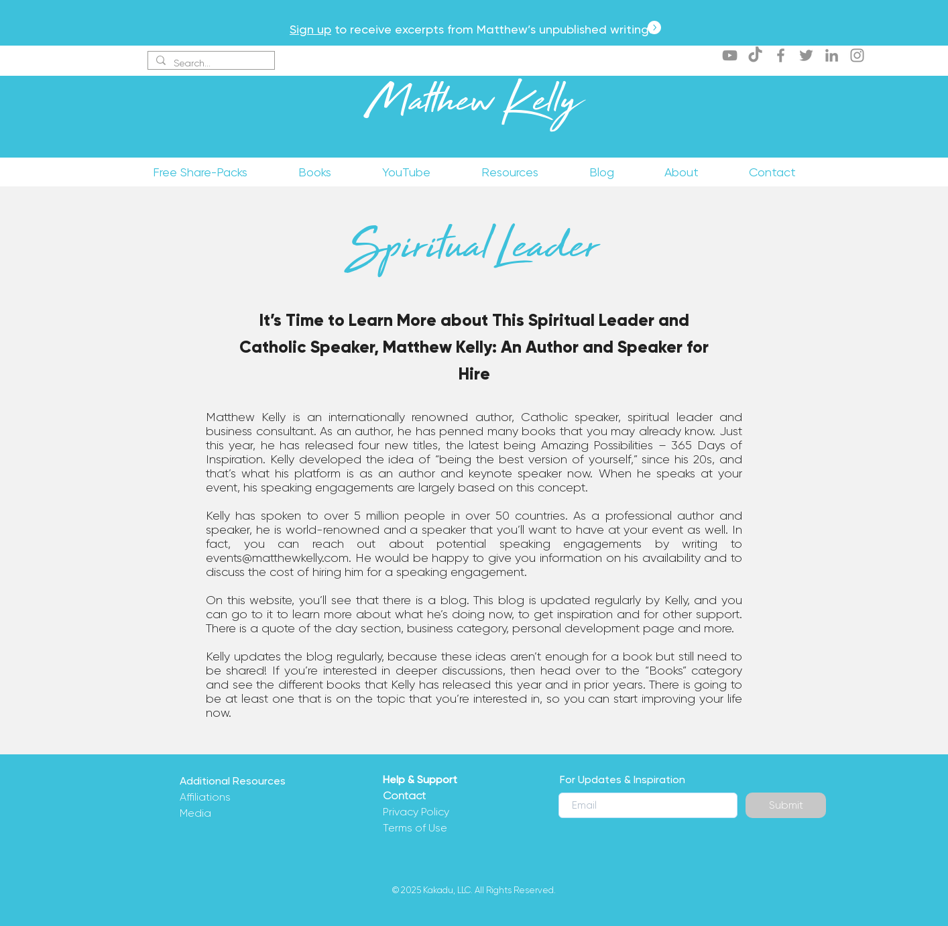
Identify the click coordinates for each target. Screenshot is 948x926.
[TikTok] (755, 55)
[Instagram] (857, 55)
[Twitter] (806, 55)
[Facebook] (781, 55)
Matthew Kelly (474, 106)
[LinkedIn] (832, 55)
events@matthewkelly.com (277, 558)
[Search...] (210, 64)
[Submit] (786, 805)
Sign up (310, 29)
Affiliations (205, 797)
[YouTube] (730, 55)
